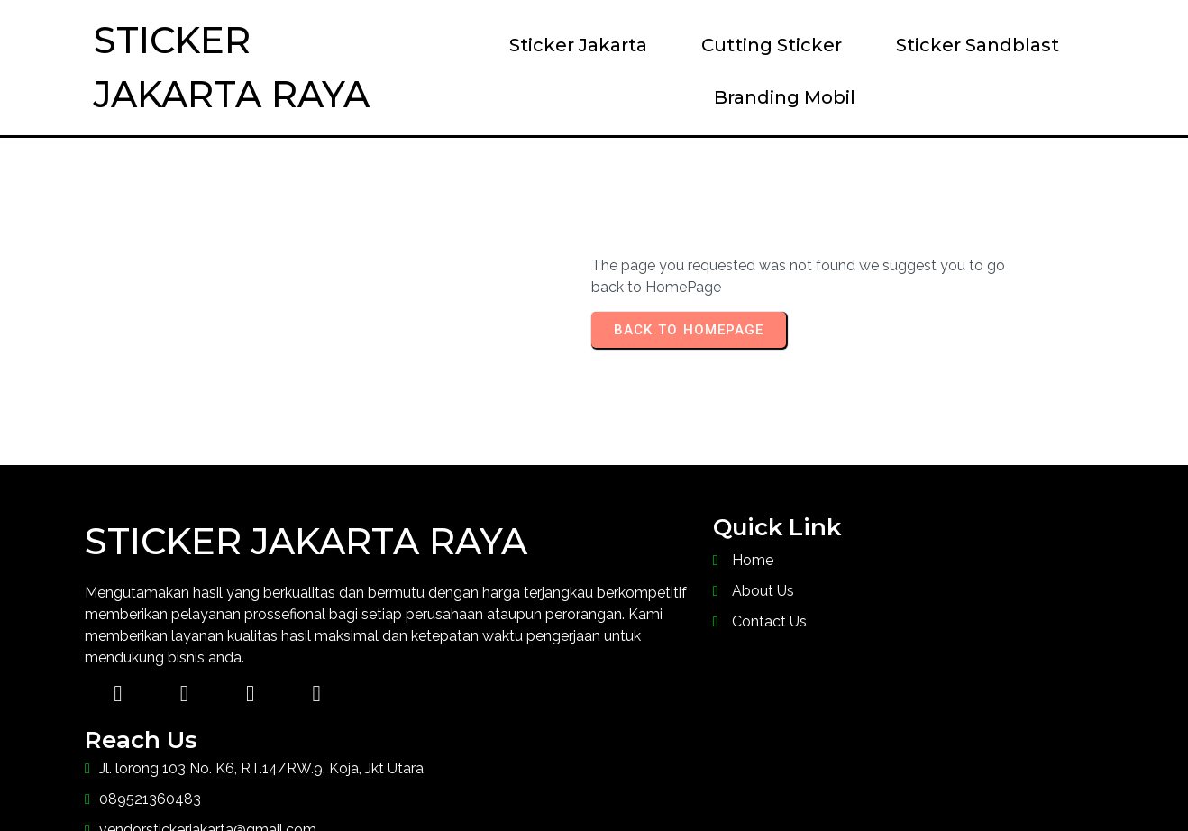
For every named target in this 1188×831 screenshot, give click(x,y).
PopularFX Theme (746, 781)
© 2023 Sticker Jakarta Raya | (500, 781)
